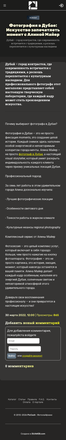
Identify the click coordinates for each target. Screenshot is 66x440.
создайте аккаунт (32, 355)
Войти (11, 356)
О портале (37, 402)
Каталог (12, 399)
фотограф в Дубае (31, 154)
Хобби (33, 18)
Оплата (26, 402)
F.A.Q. (42, 399)
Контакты (52, 399)
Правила (32, 399)
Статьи (21, 399)
